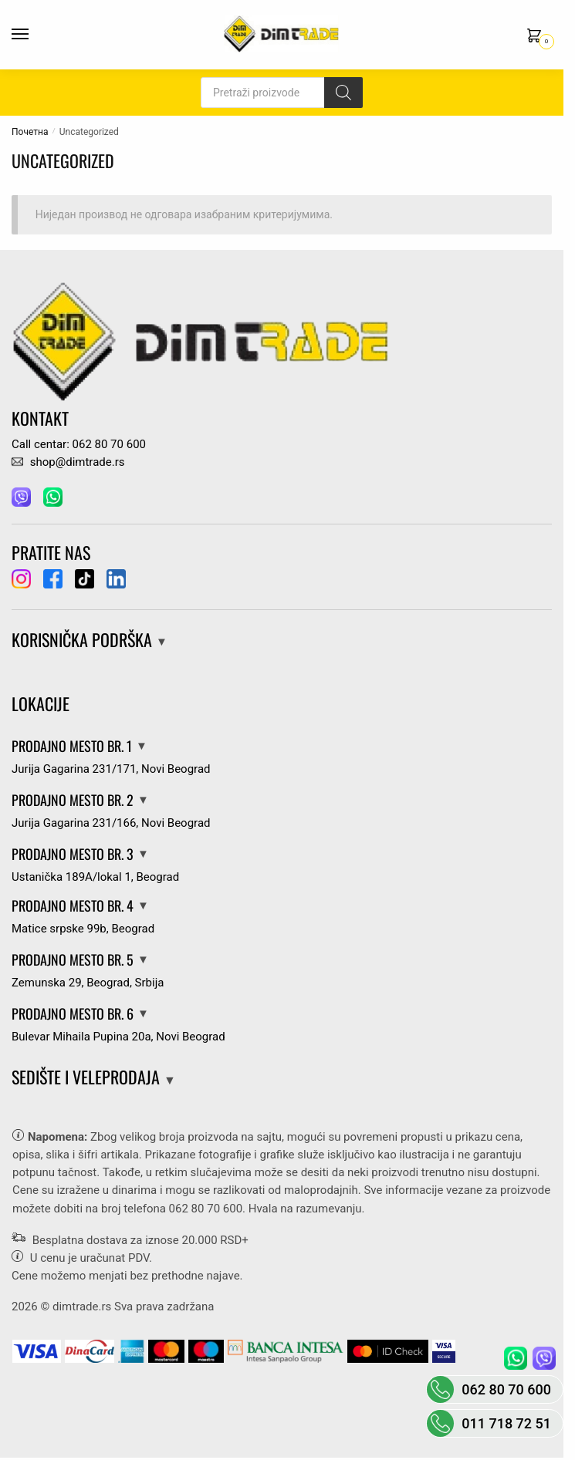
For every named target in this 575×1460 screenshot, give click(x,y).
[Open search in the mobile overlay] (282, 92)
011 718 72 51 (506, 1423)
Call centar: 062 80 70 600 (79, 444)
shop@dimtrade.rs (68, 462)
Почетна (30, 131)
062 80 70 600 (205, 1209)
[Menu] (35, 34)
